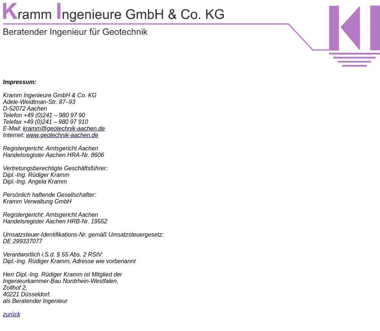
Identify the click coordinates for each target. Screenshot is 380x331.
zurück (11, 314)
